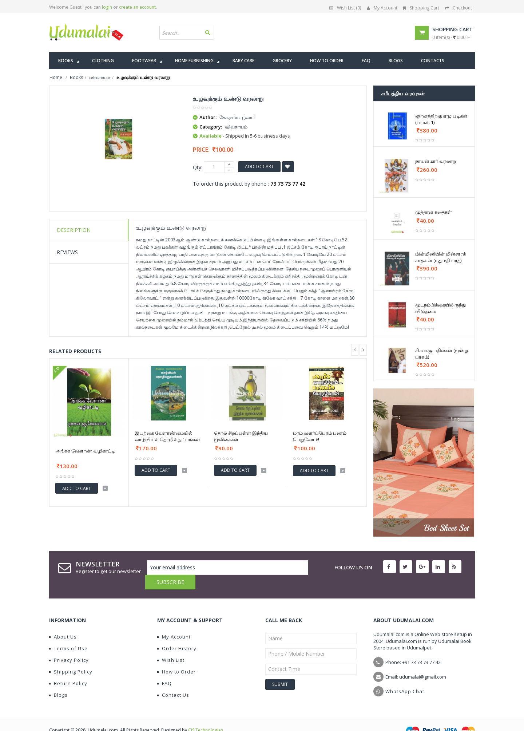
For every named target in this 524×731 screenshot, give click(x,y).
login (107, 7)
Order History (176, 634)
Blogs (58, 680)
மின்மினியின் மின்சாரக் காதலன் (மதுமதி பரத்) (440, 257)
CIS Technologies (205, 715)
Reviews (67, 252)
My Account (382, 8)
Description (74, 229)
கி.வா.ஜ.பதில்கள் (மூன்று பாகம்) (442, 353)
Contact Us (173, 680)
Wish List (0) (345, 8)
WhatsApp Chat (404, 676)
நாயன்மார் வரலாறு (436, 161)
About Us (63, 622)
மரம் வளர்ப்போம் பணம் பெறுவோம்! (319, 436)
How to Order (176, 657)
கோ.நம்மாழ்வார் (237, 117)
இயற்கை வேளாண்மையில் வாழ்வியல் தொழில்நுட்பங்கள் (167, 436)
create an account (137, 7)
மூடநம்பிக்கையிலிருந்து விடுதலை (440, 308)
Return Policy (68, 668)
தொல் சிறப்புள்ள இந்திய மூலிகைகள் (241, 436)
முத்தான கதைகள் (433, 212)
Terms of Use (68, 634)
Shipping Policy (70, 657)
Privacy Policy (69, 645)
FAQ (164, 668)
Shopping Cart (421, 8)
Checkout (458, 8)
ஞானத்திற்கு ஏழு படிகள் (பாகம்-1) (441, 119)
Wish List (170, 645)
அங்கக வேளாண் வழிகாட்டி (85, 450)
